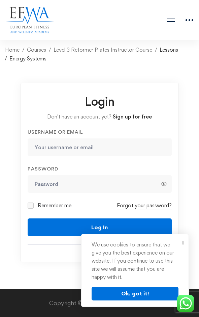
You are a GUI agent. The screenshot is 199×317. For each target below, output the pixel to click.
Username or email (55, 132)
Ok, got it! (135, 293)
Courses (36, 50)
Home (12, 50)
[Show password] (164, 184)
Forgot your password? (144, 205)
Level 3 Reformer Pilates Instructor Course (103, 50)
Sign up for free (132, 116)
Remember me (50, 205)
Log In (99, 227)
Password (43, 168)
